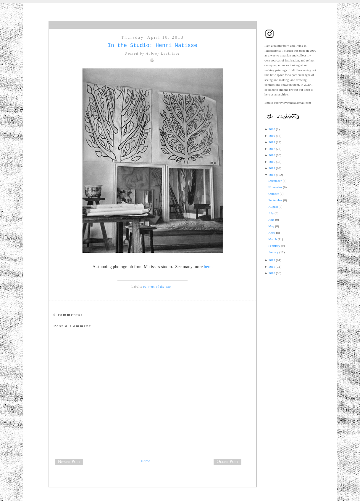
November (275, 187)
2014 (272, 168)
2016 (272, 155)
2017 (272, 148)
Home (145, 461)
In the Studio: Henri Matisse (152, 45)
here (208, 266)
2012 (272, 260)
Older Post (227, 461)
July (271, 213)
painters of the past (157, 286)
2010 (272, 273)
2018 (272, 142)
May (271, 226)
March (272, 239)
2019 (272, 135)
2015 (272, 161)
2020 (272, 129)
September (275, 200)
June (271, 219)
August (273, 206)
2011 (272, 266)
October (273, 193)
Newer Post (69, 461)
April (271, 232)
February (274, 245)
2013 (272, 174)
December (275, 180)
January (273, 252)
